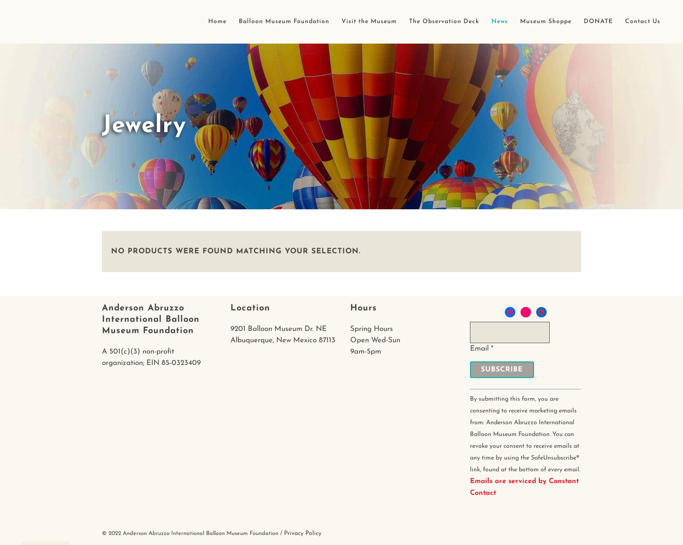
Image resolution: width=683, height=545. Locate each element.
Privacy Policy (302, 533)
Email (482, 348)
